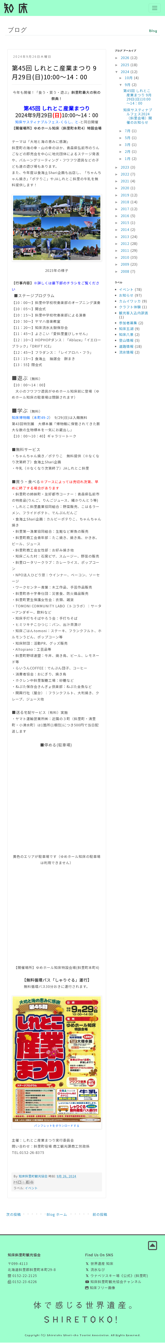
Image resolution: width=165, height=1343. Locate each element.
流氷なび (95, 1269)
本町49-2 (41, 417)
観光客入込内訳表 (133, 313)
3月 (128, 144)
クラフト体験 (130, 307)
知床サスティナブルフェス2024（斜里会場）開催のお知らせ (137, 116)
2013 (125, 237)
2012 (125, 243)
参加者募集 (128, 323)
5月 (128, 138)
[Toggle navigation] (155, 8)
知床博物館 (21, 417)
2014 (125, 230)
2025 (125, 65)
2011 (125, 250)
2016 (125, 216)
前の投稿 (100, 1214)
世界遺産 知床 (99, 1263)
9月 (128, 85)
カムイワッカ (130, 301)
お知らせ (126, 295)
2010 (125, 257)
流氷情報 (126, 352)
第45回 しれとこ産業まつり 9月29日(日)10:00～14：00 (137, 97)
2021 (125, 181)
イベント (31, 1188)
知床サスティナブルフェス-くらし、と (47, 122)
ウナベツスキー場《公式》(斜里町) (116, 1276)
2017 (125, 209)
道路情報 (126, 346)
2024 (125, 72)
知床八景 (126, 334)
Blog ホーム (57, 1214)
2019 (125, 195)
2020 (125, 188)
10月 (129, 78)
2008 (125, 271)
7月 (128, 131)
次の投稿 (13, 1214)
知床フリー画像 (100, 1288)
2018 (125, 202)
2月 (128, 152)
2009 (125, 264)
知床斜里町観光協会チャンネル (113, 1282)
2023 (125, 167)
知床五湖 (126, 329)
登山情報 (126, 340)
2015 (125, 223)
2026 (125, 58)
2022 (125, 174)
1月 (128, 158)
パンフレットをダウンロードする (56, 1126)
